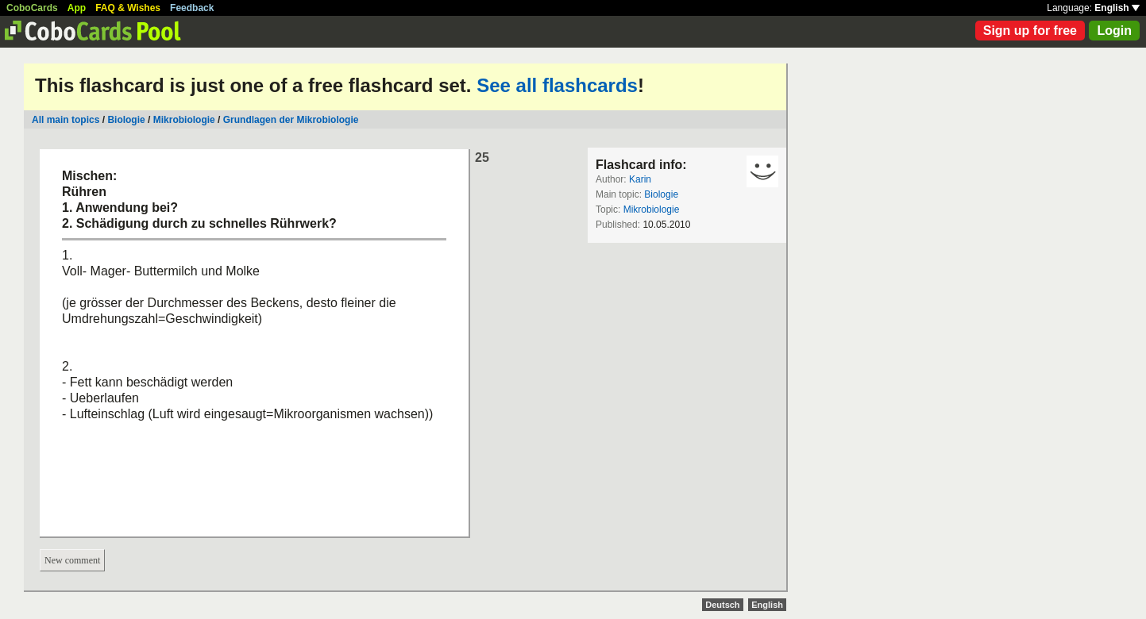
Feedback (192, 7)
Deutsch (722, 604)
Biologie (126, 119)
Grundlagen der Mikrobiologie (291, 119)
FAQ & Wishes (127, 7)
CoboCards (32, 7)
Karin (640, 179)
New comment (72, 560)
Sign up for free (1030, 30)
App (77, 7)
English (1117, 7)
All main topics (65, 119)
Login (1114, 30)
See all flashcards (557, 85)
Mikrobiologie (184, 119)
